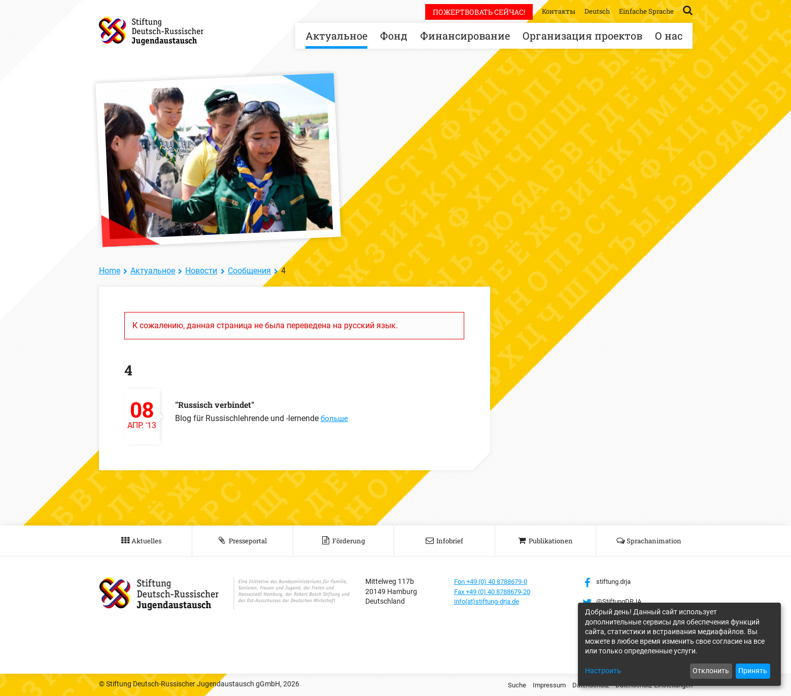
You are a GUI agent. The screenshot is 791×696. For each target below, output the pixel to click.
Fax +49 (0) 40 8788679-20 (497, 591)
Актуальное (336, 35)
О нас (668, 35)
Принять (752, 671)
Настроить (603, 671)
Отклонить (711, 671)
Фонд (393, 35)
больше (335, 418)
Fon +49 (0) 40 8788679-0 (495, 581)
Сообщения (249, 270)
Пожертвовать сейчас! (471, 12)
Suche (503, 685)
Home (109, 270)
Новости (201, 270)
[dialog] (679, 644)
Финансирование (465, 35)
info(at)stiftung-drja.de (490, 601)
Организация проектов (582, 35)
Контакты (552, 11)
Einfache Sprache (645, 11)
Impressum (537, 685)
